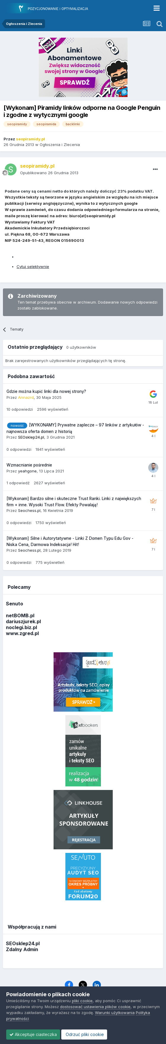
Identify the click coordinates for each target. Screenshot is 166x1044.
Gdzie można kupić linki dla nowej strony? (46, 391)
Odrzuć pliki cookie (84, 1034)
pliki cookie (82, 1000)
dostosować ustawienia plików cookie (95, 1006)
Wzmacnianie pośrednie (29, 465)
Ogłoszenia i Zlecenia (60, 144)
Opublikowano (49, 172)
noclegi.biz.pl (21, 627)
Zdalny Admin (22, 949)
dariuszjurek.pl (23, 621)
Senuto (14, 604)
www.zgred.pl (22, 633)
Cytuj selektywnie (33, 266)
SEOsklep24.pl (23, 943)
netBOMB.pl (20, 615)
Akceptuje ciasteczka (33, 1034)
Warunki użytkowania (115, 1012)
